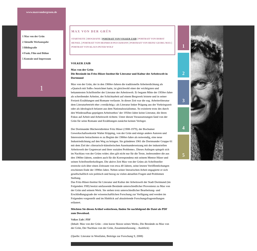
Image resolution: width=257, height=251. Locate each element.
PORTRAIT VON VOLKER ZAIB (119, 38)
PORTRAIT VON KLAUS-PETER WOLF (92, 47)
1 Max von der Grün (33, 36)
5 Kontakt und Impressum (36, 58)
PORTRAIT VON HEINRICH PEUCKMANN (105, 43)
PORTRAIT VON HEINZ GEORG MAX (150, 43)
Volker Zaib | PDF (81, 219)
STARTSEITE (78, 38)
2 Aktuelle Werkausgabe (35, 42)
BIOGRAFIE (94, 38)
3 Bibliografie (29, 47)
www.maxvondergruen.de (41, 12)
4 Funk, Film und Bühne (35, 53)
